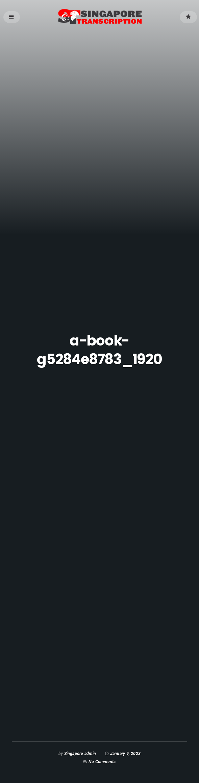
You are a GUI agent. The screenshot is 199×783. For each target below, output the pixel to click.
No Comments (102, 761)
